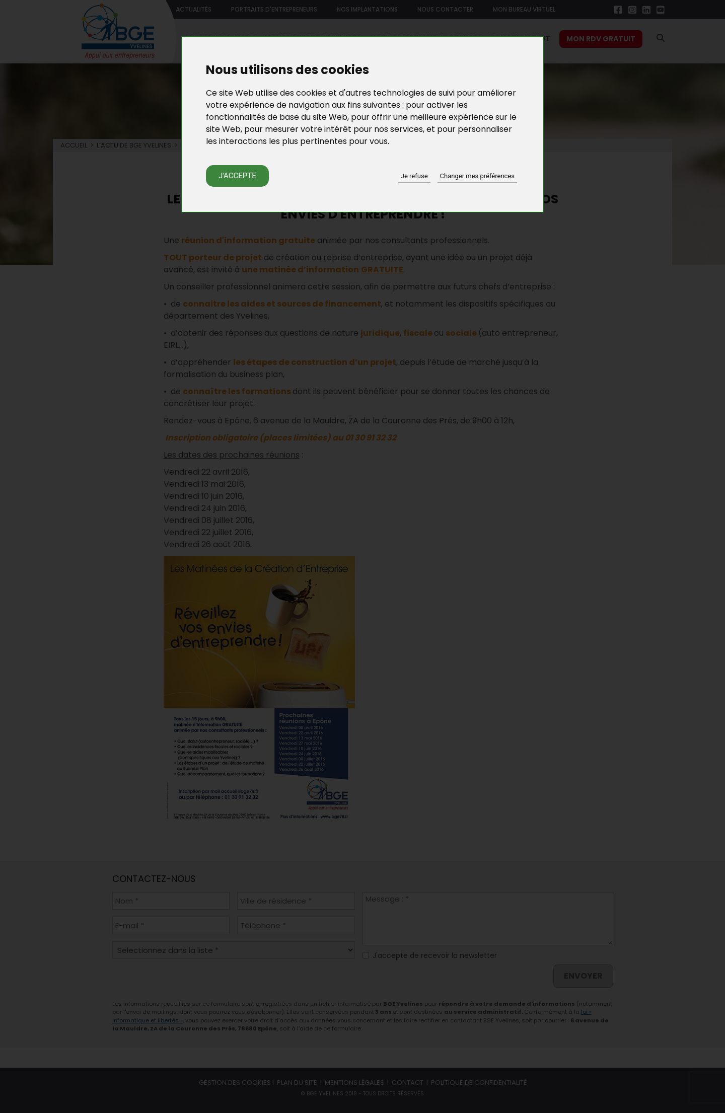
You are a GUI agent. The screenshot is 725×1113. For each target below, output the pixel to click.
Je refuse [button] (414, 176)
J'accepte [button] (237, 175)
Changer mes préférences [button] (477, 176)
